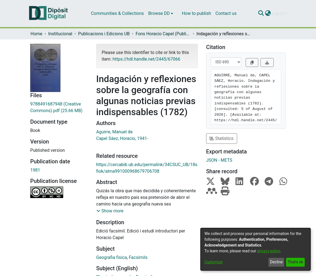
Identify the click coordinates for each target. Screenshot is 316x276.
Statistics (222, 138)
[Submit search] (260, 13)
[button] (110, 211)
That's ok (295, 262)
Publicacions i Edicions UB (104, 33)
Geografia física (111, 257)
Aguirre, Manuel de (114, 131)
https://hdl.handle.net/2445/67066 (146, 59)
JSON (211, 160)
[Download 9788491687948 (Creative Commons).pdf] (59, 107)
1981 (35, 170)
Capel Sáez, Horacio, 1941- (122, 138)
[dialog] (256, 249)
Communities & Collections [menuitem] (117, 13)
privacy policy (268, 251)
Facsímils (138, 257)
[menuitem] (160, 13)
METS (226, 160)
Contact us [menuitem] (226, 13)
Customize (213, 262)
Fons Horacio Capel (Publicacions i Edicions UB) (162, 33)
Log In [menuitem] (278, 13)
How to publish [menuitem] (196, 13)
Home (36, 33)
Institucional (60, 33)
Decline (276, 262)
